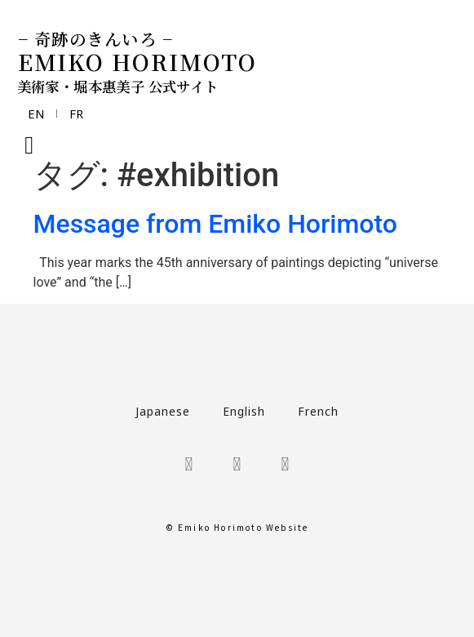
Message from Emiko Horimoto (215, 223)
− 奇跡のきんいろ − (96, 39)
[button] (29, 145)
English (244, 411)
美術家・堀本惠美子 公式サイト (118, 86)
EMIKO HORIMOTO (138, 62)
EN (39, 113)
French (318, 411)
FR (84, 113)
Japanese (162, 411)
